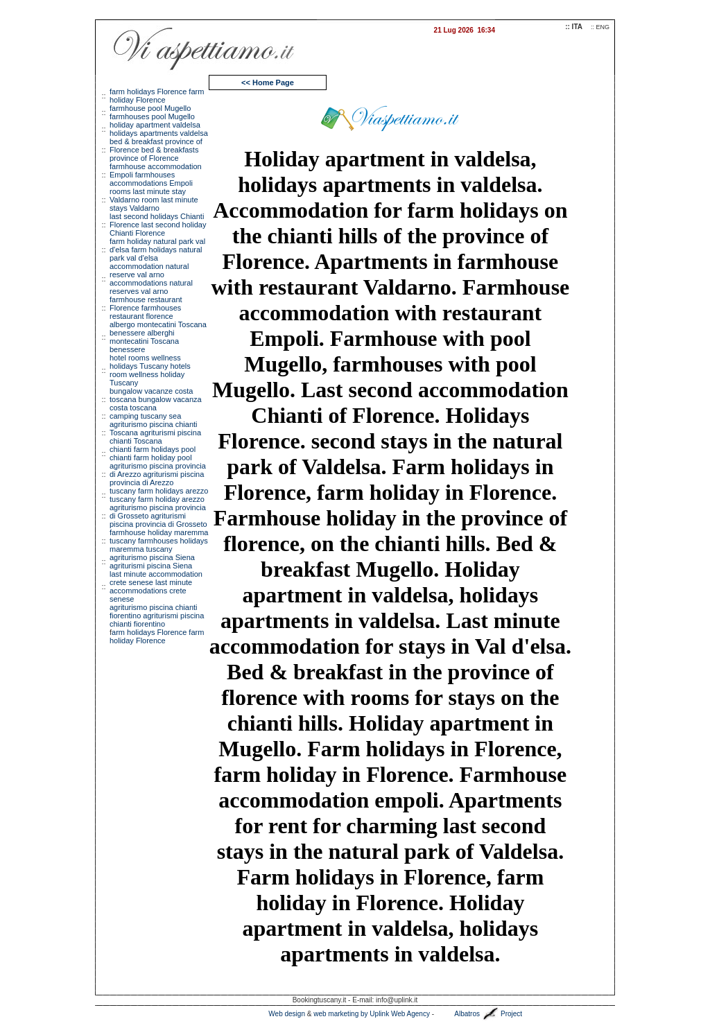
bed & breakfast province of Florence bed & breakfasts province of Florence (156, 149)
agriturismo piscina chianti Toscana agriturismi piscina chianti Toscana (155, 432)
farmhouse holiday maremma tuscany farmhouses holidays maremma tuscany (159, 540)
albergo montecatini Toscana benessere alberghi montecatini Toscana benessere (158, 337)
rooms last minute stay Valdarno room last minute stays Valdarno (154, 199)
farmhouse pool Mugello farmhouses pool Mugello (152, 112)
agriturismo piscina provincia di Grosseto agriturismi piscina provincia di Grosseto (158, 515)
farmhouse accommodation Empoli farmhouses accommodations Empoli (156, 174)
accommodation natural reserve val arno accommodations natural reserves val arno (151, 278)
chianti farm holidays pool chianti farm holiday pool (153, 453)
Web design (286, 1014)
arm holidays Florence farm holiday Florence (157, 636)
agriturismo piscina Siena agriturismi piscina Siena (152, 561)
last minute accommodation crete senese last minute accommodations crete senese (156, 586)
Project (511, 1014)
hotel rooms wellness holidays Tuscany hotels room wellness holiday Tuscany (150, 370)
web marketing (335, 1014)
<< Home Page (267, 82)
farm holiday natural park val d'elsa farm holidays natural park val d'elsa (157, 249)
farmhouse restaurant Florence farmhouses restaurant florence (146, 307)
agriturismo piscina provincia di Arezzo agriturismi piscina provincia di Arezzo (158, 474)
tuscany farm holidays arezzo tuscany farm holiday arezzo (159, 495)
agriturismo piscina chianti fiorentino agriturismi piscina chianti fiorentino (157, 615)
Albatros (467, 1014)
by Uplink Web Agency (395, 1014)
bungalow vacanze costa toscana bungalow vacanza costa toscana (156, 399)
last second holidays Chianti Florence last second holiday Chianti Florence (158, 224)
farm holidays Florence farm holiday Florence (157, 95)
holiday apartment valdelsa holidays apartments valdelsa (159, 129)
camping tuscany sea (145, 416)
